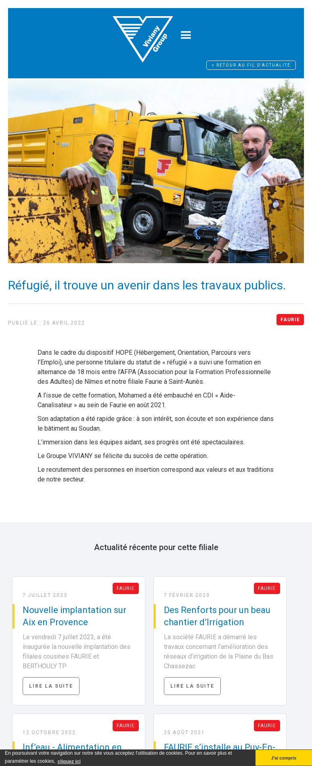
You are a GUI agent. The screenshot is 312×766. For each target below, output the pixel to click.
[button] (186, 35)
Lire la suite (51, 686)
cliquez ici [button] (68, 761)
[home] (143, 35)
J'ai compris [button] (284, 758)
